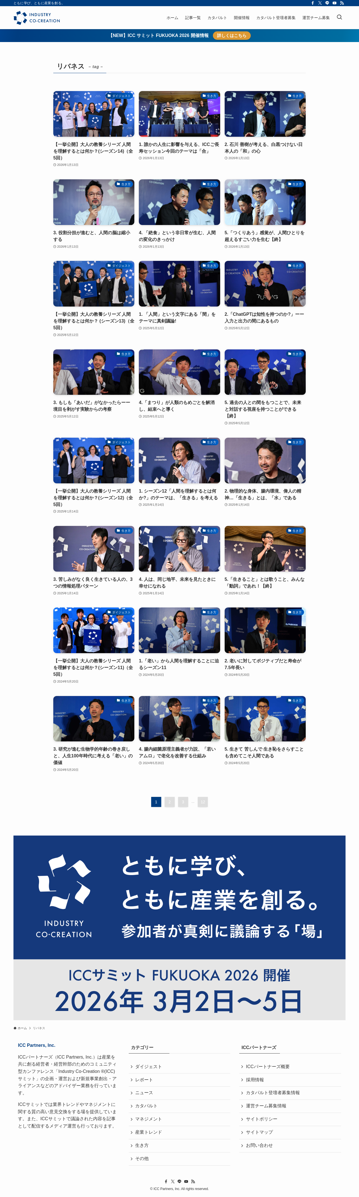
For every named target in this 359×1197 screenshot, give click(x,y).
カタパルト (146, 1106)
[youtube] (334, 3)
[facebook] (312, 3)
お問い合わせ (259, 1146)
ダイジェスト (148, 1066)
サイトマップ (259, 1133)
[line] (327, 3)
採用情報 (255, 1079)
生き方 (142, 1146)
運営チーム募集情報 (266, 1106)
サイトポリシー (261, 1119)
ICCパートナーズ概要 (268, 1066)
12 (203, 802)
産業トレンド (148, 1133)
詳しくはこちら (232, 35)
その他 (142, 1159)
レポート (144, 1079)
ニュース (144, 1093)
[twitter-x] (320, 3)
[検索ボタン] (339, 17)
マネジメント (148, 1119)
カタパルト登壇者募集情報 (273, 1093)
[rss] (342, 3)
